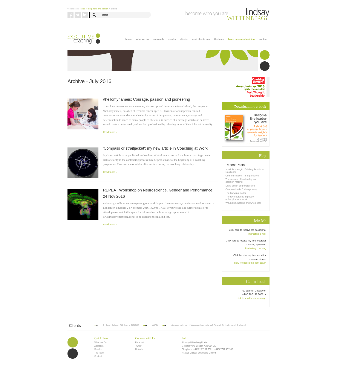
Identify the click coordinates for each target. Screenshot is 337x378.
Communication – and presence (242, 175)
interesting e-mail (257, 233)
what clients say (201, 39)
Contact (98, 356)
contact (263, 39)
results (172, 39)
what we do (142, 39)
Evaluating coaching (255, 248)
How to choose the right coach (250, 262)
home (128, 39)
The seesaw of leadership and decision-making (241, 180)
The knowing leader (235, 193)
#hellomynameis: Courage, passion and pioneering (146, 99)
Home (83, 9)
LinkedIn (139, 349)
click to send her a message (251, 298)
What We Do (100, 342)
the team (219, 39)
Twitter (138, 346)
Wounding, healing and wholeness (243, 203)
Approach (99, 346)
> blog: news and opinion (97, 9)
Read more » (110, 132)
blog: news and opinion (241, 39)
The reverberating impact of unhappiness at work (239, 197)
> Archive (113, 9)
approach (158, 39)
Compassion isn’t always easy (241, 189)
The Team (99, 353)
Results (97, 349)
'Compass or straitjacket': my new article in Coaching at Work (155, 148)
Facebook (140, 342)
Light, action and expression (240, 185)
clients (184, 39)
